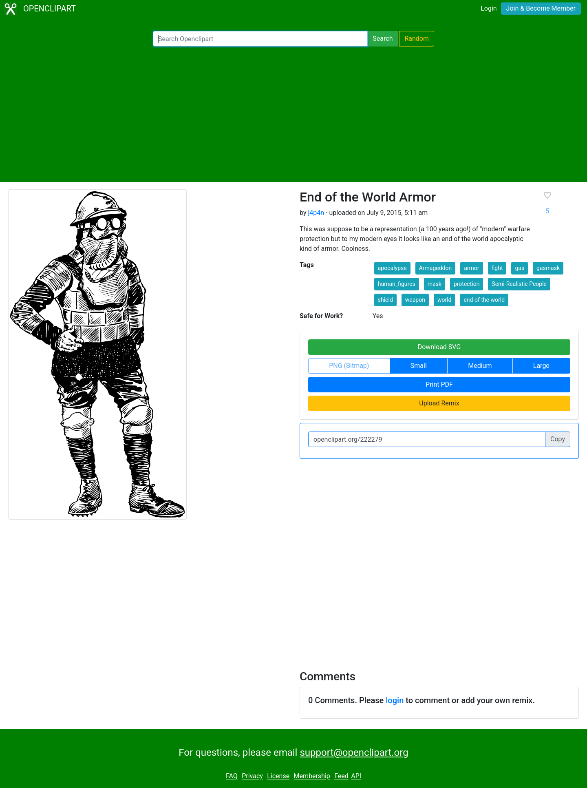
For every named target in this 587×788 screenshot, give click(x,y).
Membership (312, 776)
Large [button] (541, 366)
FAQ (232, 776)
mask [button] (434, 284)
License (278, 776)
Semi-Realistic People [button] (519, 284)
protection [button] (467, 284)
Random (416, 38)
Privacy (252, 776)
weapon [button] (415, 300)
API (356, 776)
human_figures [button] (396, 284)
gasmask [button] (548, 268)
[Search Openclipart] (260, 38)
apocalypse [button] (392, 268)
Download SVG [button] (439, 347)
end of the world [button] (484, 300)
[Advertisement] (293, 114)
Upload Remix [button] (439, 403)
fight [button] (497, 268)
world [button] (444, 300)
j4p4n (316, 213)
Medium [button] (480, 366)
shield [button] (385, 300)
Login (489, 8)
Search (383, 38)
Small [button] (418, 366)
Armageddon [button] (435, 268)
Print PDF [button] (439, 384)
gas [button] (519, 268)
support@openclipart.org (354, 752)
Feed (341, 776)
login (395, 700)
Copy (557, 439)
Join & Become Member (541, 8)
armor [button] (471, 268)
